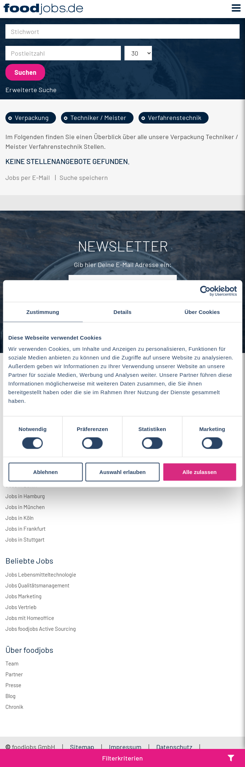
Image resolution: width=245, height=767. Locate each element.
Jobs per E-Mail (27, 177)
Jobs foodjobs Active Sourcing (40, 628)
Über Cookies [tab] (202, 312)
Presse (13, 685)
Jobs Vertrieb (20, 607)
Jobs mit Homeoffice (29, 618)
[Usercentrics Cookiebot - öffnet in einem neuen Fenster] (205, 290)
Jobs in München (25, 507)
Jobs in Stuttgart (24, 539)
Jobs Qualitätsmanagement (37, 585)
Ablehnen (45, 472)
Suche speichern (84, 177)
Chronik (14, 706)
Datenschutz (175, 747)
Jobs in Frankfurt (25, 528)
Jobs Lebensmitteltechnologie (40, 574)
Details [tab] (123, 312)
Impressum (125, 747)
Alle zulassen (199, 472)
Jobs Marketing (23, 596)
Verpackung (32, 117)
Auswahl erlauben (122, 472)
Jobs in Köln (19, 517)
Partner (14, 674)
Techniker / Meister (98, 117)
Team (11, 663)
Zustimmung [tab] (42, 312)
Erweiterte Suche (31, 90)
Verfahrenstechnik (174, 117)
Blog (10, 696)
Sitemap (82, 747)
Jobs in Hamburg (25, 496)
